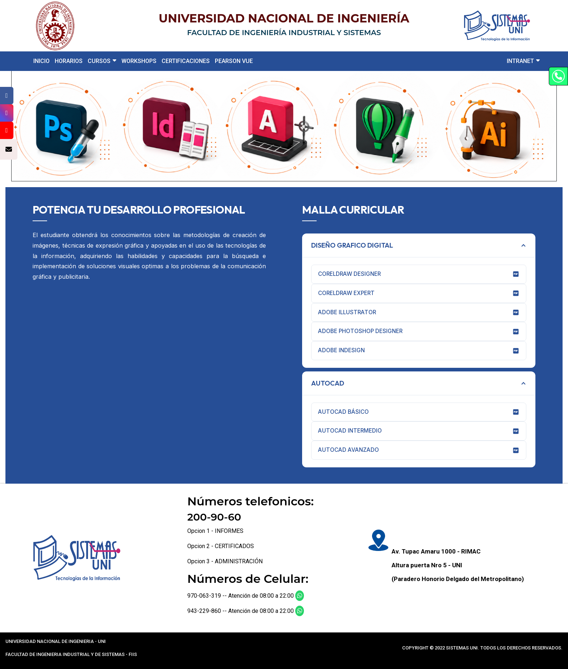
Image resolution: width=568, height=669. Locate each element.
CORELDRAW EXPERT (418, 293)
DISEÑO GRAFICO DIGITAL (352, 245)
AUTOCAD (327, 383)
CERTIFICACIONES (186, 61)
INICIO (41, 61)
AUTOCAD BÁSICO (418, 412)
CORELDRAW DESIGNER (418, 274)
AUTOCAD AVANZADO (418, 450)
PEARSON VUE (234, 61)
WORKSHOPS (138, 61)
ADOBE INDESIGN (418, 350)
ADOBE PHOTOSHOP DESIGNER (418, 331)
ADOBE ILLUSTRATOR (418, 312)
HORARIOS (69, 61)
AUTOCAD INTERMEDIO (418, 430)
